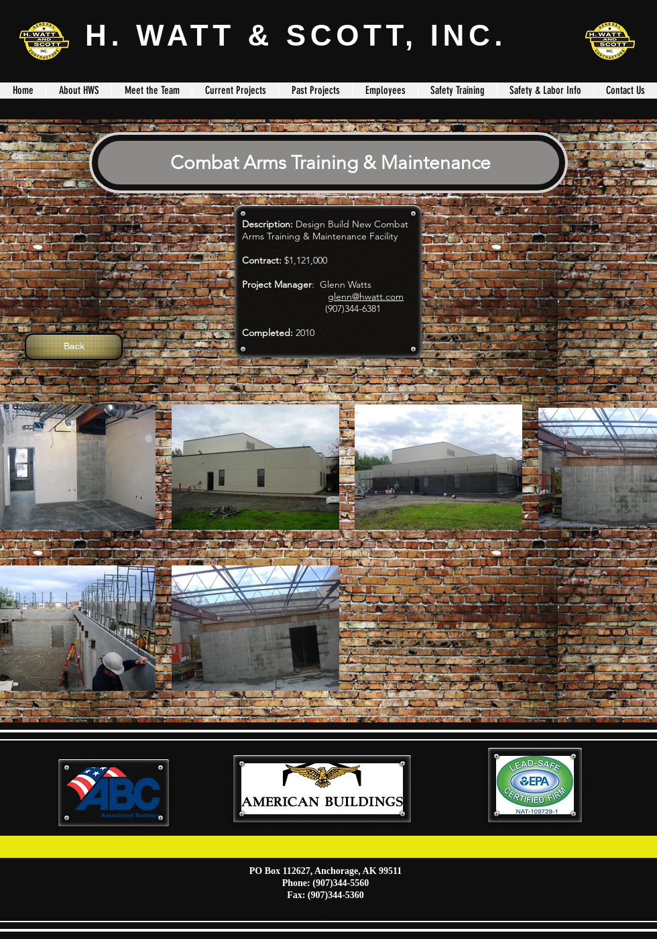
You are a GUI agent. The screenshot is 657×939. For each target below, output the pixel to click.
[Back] (74, 346)
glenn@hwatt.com (366, 296)
